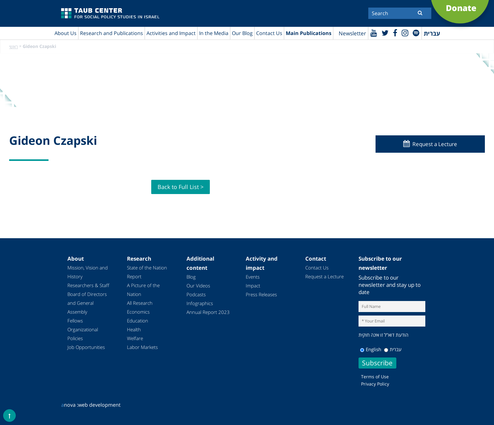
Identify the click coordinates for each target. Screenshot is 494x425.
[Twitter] (385, 32)
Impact (253, 285)
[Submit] (420, 12)
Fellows (75, 320)
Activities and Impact (171, 33)
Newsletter (352, 33)
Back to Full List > (181, 187)
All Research (139, 303)
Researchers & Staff (88, 285)
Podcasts (196, 294)
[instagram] (405, 32)
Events (253, 277)
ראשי (13, 47)
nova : (69, 404)
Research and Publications (111, 33)
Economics (138, 312)
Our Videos (198, 285)
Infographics (200, 303)
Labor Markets (142, 347)
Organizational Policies (82, 333)
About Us (66, 33)
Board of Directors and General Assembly (87, 303)
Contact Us (269, 33)
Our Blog (242, 33)
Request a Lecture (434, 144)
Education (137, 320)
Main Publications (308, 33)
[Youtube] (373, 32)
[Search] (399, 13)
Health (134, 329)
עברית (392, 349)
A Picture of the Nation (143, 289)
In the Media (213, 33)
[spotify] (416, 32)
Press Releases (261, 294)
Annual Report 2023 (208, 312)
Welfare (135, 338)
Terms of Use (375, 377)
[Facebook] (395, 32)
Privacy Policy (375, 384)
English (370, 349)
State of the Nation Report (147, 272)
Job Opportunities (86, 347)
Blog (191, 277)
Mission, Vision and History (87, 272)
